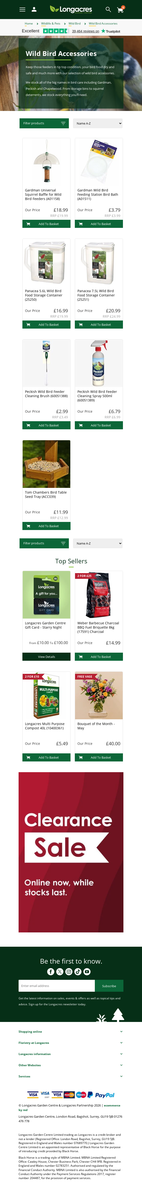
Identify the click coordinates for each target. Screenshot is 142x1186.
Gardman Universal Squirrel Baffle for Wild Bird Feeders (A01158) (43, 194)
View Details (46, 657)
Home (29, 23)
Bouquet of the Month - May (96, 725)
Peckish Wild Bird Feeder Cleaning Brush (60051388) (46, 393)
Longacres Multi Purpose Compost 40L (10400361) (45, 725)
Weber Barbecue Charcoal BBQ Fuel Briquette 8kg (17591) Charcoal (98, 627)
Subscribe (109, 986)
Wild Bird (75, 23)
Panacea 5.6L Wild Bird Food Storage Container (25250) (43, 295)
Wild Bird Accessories (103, 23)
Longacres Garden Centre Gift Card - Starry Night (45, 625)
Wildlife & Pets (50, 23)
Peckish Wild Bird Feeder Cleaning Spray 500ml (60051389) (97, 395)
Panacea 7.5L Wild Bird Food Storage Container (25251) (96, 295)
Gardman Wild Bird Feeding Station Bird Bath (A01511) (97, 194)
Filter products (44, 123)
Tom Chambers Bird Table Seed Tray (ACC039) (46, 494)
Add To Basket (42, 224)
